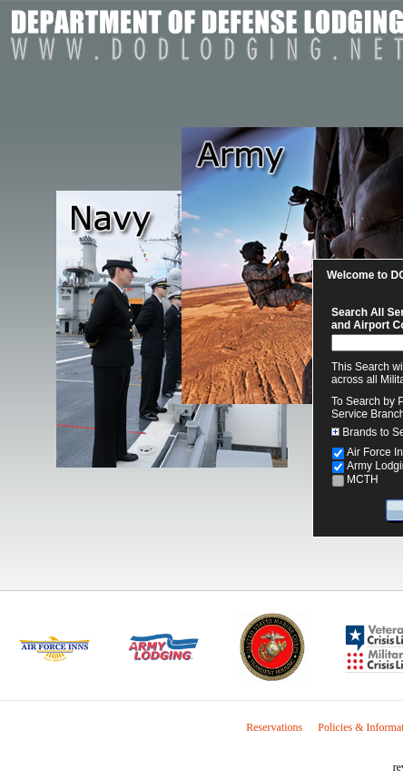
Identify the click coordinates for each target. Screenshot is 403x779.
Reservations (274, 727)
